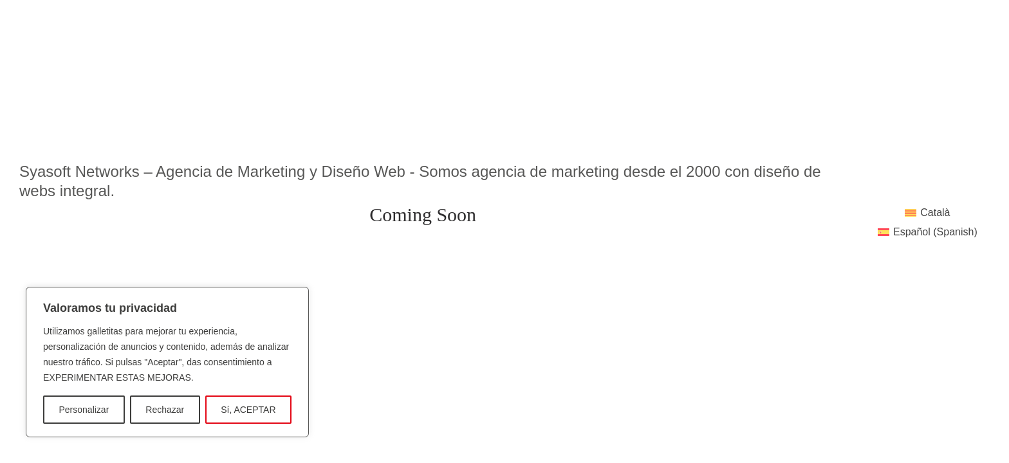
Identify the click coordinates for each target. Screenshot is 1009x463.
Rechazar (164, 409)
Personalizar (84, 409)
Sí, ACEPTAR (248, 409)
